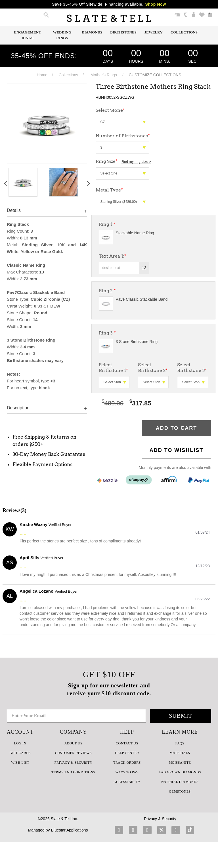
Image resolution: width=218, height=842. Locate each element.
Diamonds (92, 32)
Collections (184, 32)
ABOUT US (73, 743)
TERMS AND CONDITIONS (73, 772)
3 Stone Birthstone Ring (137, 341)
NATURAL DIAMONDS (179, 782)
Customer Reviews (73, 753)
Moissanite (180, 763)
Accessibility (127, 782)
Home (42, 75)
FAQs (180, 743)
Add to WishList (177, 450)
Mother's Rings (104, 75)
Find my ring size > (136, 162)
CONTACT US (127, 743)
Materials (180, 753)
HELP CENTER (127, 753)
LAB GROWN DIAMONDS (180, 772)
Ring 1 (107, 224)
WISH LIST (20, 763)
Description (18, 407)
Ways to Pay (127, 772)
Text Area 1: (112, 256)
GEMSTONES (179, 791)
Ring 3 (107, 333)
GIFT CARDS (20, 753)
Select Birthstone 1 (113, 367)
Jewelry (153, 32)
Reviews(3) (14, 510)
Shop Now (155, 4)
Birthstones (123, 32)
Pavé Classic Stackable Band (142, 299)
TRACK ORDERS (127, 763)
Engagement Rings (27, 35)
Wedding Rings (62, 35)
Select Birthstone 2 (153, 367)
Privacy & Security (160, 818)
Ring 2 (107, 290)
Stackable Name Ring (135, 233)
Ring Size (123, 161)
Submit (180, 716)
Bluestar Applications (69, 830)
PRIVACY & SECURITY (73, 763)
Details (14, 210)
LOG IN (20, 743)
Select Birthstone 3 (192, 367)
